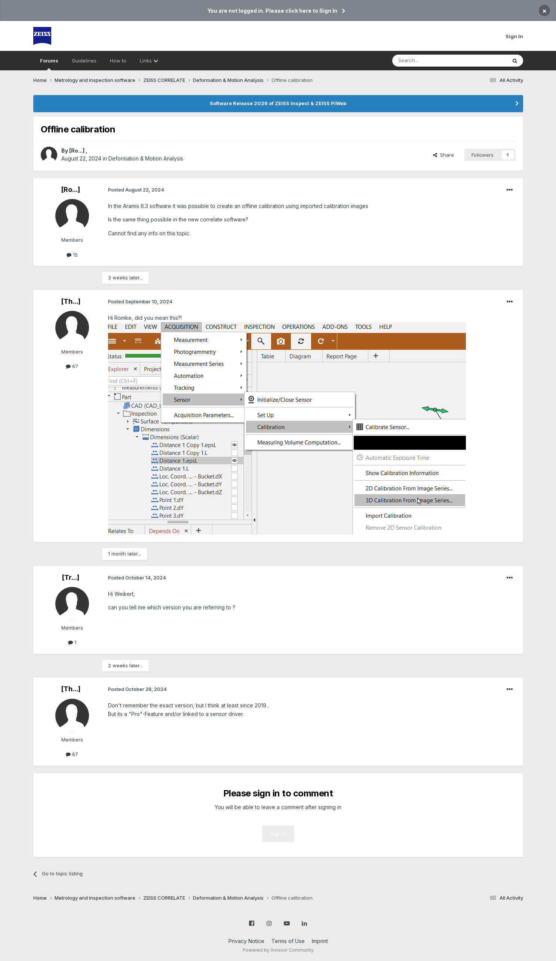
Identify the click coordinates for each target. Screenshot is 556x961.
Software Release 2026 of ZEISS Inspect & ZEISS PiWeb (278, 103)
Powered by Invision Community (278, 950)
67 (72, 366)
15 (72, 255)
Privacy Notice (246, 941)
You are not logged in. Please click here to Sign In (272, 10)
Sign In (514, 36)
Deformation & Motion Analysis (145, 158)
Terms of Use (288, 941)
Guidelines (84, 61)
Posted (136, 190)
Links (149, 61)
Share (443, 155)
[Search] (430, 61)
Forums (49, 64)
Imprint (320, 941)
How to (118, 61)
